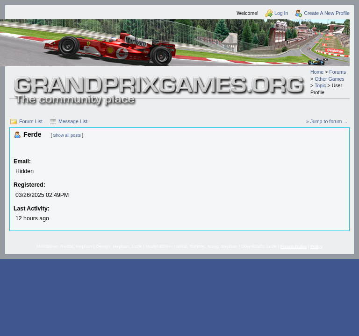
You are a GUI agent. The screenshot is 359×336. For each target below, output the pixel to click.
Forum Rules (293, 246)
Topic (320, 85)
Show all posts (67, 135)
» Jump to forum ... (326, 121)
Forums (337, 72)
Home (316, 72)
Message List (72, 121)
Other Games (330, 79)
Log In (281, 13)
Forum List (31, 121)
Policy (316, 246)
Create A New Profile (327, 13)
